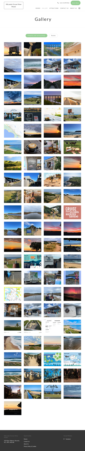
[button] (79, 8)
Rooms (53, 35)
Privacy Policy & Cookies (30, 446)
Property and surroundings (36, 35)
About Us (26, 444)
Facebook (67, 439)
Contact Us (27, 441)
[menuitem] (38, 8)
